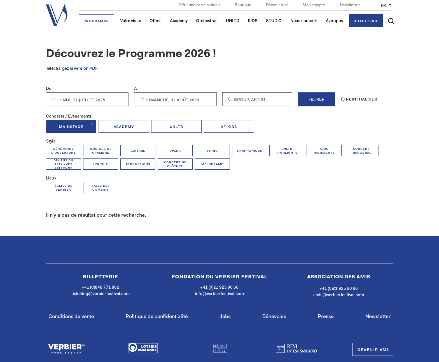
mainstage (71, 127)
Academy (178, 21)
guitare (138, 151)
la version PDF (84, 69)
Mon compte (314, 5)
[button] (391, 21)
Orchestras (207, 21)
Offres (156, 21)
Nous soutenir (303, 21)
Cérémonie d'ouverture (63, 151)
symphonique (249, 151)
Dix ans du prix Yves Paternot (63, 164)
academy (124, 127)
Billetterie (366, 21)
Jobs (225, 316)
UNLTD (232, 21)
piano (212, 151)
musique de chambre (101, 151)
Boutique (243, 5)
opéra (175, 151)
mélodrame (212, 164)
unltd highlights (287, 151)
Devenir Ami (277, 5)
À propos (334, 21)
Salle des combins (101, 187)
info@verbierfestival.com (219, 294)
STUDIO (274, 21)
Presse (326, 316)
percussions (138, 164)
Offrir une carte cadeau (199, 5)
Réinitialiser (358, 99)
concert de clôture (175, 164)
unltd (176, 127)
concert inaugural (361, 151)
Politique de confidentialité (157, 316)
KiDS (253, 21)
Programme (96, 21)
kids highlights (324, 151)
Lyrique (100, 164)
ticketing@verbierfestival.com (100, 294)
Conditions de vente (71, 316)
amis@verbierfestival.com (338, 295)
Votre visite (130, 21)
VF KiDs (229, 127)
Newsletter (350, 5)
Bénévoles (274, 316)
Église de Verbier (63, 187)
